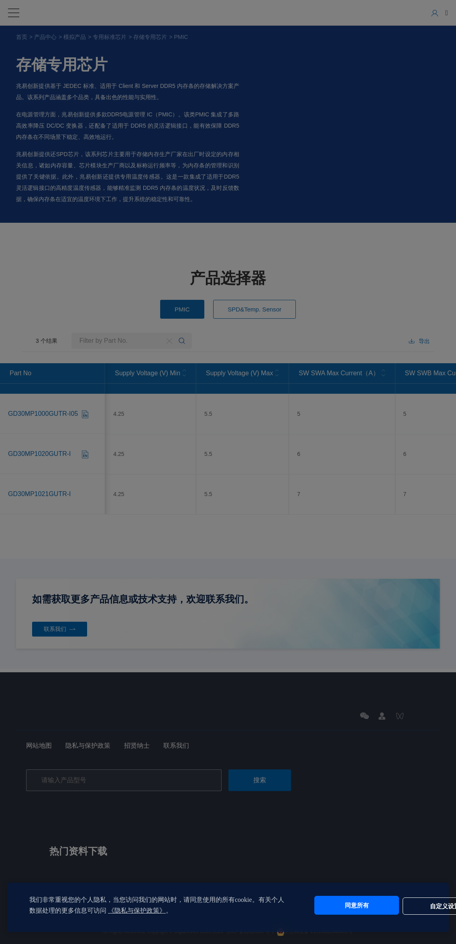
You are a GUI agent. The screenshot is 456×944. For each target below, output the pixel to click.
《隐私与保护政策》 (150, 910)
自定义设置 (397, 905)
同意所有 (329, 905)
